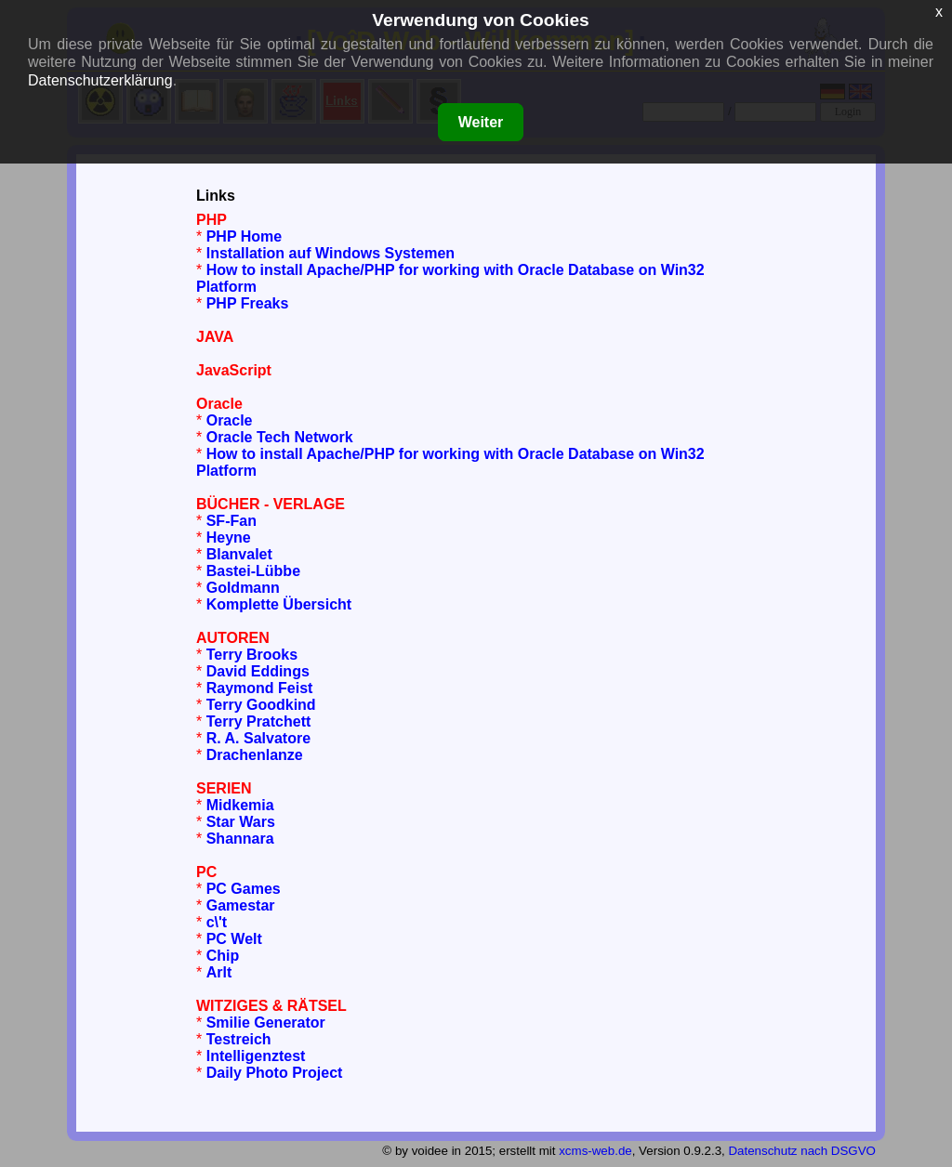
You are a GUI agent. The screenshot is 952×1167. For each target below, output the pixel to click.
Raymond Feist (259, 688)
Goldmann (243, 588)
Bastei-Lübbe (253, 571)
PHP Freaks (247, 303)
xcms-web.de (595, 1151)
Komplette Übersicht (278, 604)
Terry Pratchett (258, 721)
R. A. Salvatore (258, 738)
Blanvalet (239, 554)
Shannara (240, 838)
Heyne (228, 537)
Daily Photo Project (274, 1073)
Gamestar (240, 905)
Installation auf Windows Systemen (330, 253)
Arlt (219, 972)
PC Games (243, 889)
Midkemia (240, 805)
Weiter (481, 122)
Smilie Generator (265, 1022)
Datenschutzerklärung (100, 80)
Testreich (238, 1039)
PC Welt (234, 939)
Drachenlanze (254, 755)
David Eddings (258, 671)
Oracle (229, 420)
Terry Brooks (252, 654)
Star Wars (240, 822)
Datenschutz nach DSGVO (802, 1151)
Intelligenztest (256, 1056)
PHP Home (244, 236)
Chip (223, 956)
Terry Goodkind (261, 705)
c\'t (216, 922)
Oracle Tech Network (279, 437)
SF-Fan (231, 521)
